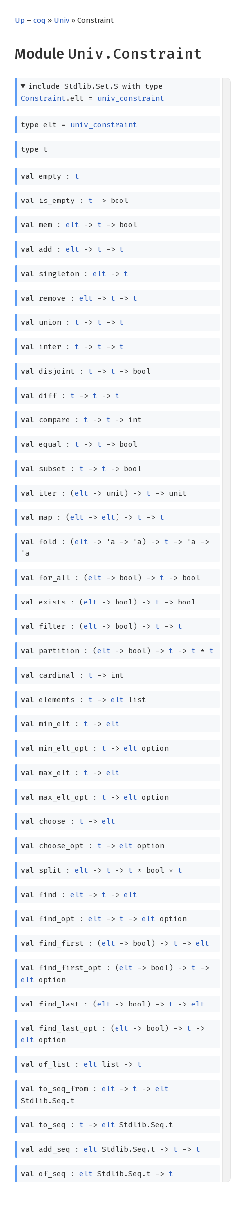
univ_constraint (130, 98)
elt (72, 224)
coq (39, 20)
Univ (61, 20)
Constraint (43, 98)
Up (20, 20)
